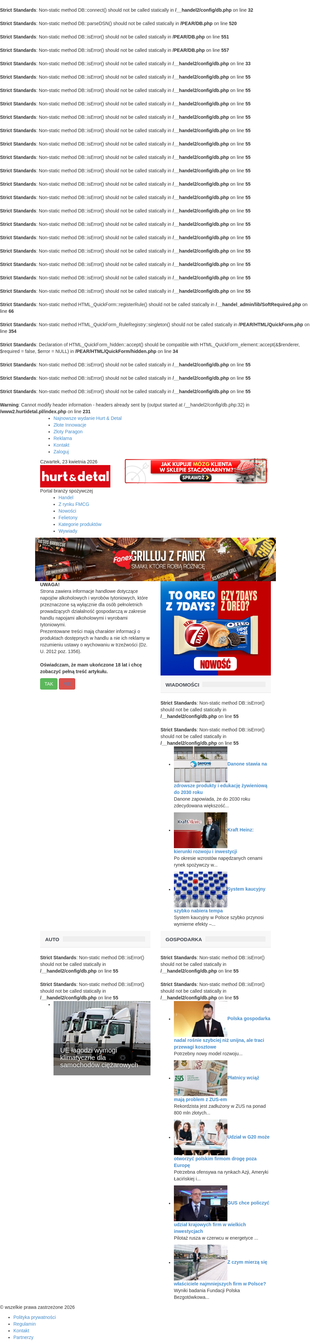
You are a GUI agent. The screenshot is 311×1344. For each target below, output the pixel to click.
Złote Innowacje (70, 425)
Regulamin (24, 1324)
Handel (66, 497)
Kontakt (61, 445)
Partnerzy (23, 1337)
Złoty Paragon (68, 431)
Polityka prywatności (34, 1317)
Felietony (68, 517)
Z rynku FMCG (74, 504)
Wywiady (68, 531)
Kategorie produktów (80, 524)
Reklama (63, 438)
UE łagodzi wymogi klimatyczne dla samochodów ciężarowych (99, 1058)
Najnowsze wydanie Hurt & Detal (88, 418)
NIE (67, 684)
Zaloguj (61, 451)
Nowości (67, 511)
